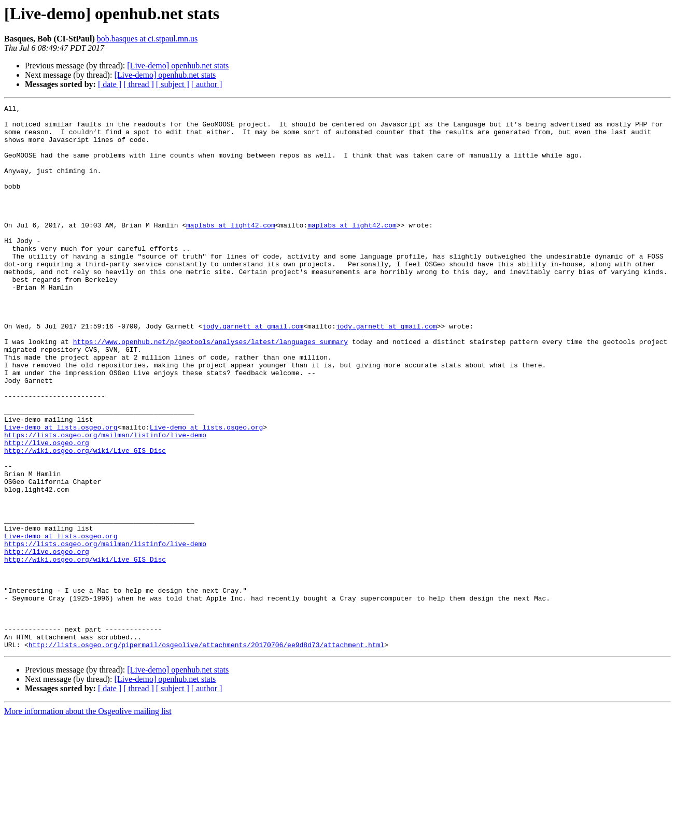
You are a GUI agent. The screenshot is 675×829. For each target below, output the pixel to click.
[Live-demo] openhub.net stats (178, 65)
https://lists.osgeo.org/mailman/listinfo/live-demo (105, 501)
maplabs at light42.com (230, 249)
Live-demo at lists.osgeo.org (60, 492)
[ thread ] (138, 84)
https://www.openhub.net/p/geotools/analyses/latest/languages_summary (210, 389)
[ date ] (109, 84)
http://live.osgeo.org (46, 511)
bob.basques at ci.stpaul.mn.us (147, 38)
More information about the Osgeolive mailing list (88, 820)
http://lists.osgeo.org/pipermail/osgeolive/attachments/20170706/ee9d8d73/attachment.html (206, 753)
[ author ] (206, 84)
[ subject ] (172, 84)
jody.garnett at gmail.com (252, 371)
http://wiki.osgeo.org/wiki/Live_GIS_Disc (85, 520)
